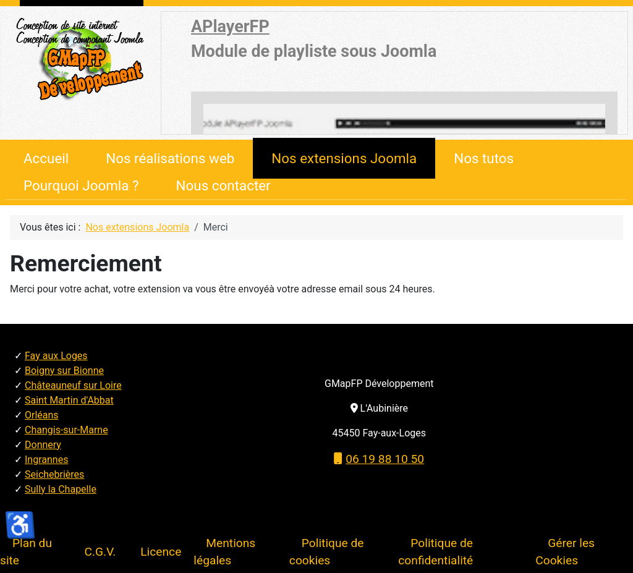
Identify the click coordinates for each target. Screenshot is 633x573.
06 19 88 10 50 (379, 459)
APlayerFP (230, 26)
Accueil (46, 158)
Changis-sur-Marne (66, 430)
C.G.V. (100, 552)
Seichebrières (54, 474)
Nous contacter (223, 185)
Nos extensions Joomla (344, 158)
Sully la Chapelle (60, 489)
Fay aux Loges (56, 356)
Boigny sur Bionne (64, 370)
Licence (160, 552)
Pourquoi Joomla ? (81, 185)
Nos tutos (484, 158)
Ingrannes (46, 459)
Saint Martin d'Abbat (69, 400)
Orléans (42, 415)
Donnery (43, 445)
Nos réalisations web (170, 158)
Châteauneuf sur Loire (73, 385)
